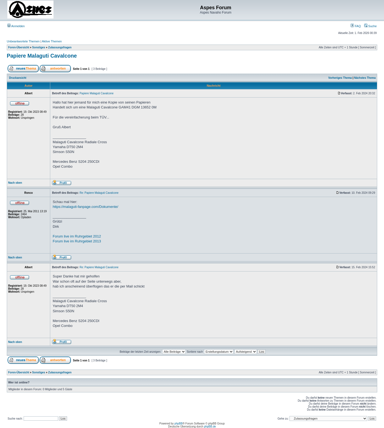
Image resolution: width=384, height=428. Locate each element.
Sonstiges (38, 47)
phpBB (178, 423)
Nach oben (15, 182)
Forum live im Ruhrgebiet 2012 (77, 236)
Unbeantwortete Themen (23, 41)
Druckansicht (17, 77)
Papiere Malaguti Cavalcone (42, 56)
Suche (370, 26)
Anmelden (16, 26)
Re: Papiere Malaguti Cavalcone (99, 192)
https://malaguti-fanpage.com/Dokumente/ (85, 207)
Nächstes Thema (365, 77)
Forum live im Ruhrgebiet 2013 (77, 241)
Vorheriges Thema (340, 77)
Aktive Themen (52, 41)
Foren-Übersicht (18, 47)
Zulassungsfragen (59, 47)
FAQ (356, 26)
